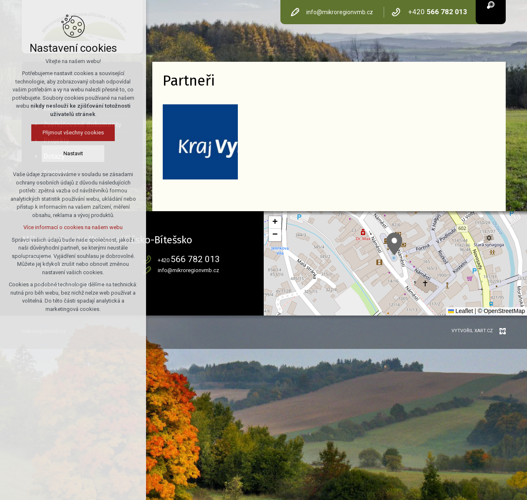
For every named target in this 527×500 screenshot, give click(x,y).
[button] (394, 244)
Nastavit (73, 153)
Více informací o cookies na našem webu (73, 227)
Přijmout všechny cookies (73, 132)
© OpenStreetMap (501, 311)
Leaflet (460, 311)
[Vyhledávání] (491, 4)
